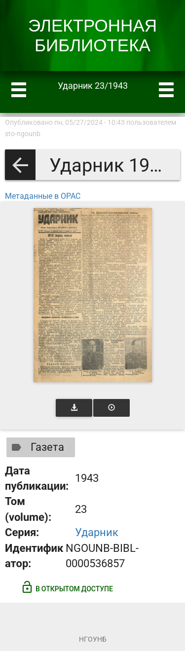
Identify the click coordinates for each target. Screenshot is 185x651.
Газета (35, 447)
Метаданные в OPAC (42, 196)
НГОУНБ (93, 639)
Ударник (96, 532)
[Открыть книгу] (93, 295)
